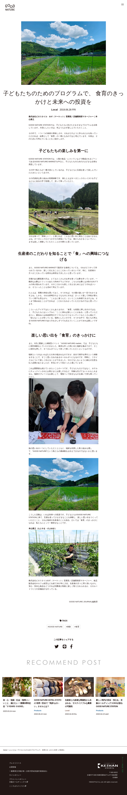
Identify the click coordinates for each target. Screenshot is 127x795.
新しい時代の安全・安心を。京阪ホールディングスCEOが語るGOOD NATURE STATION (109, 703)
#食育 (76, 627)
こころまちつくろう (17, 786)
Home (5, 750)
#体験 (68, 627)
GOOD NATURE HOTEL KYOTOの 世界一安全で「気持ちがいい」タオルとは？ (47, 703)
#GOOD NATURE (55, 627)
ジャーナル (12, 750)
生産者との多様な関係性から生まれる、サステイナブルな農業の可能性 (78, 703)
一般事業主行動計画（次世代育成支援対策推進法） (28, 771)
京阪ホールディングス (17, 782)
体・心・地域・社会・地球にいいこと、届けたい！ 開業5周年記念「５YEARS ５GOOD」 (17, 703)
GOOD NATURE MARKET (45, 161)
